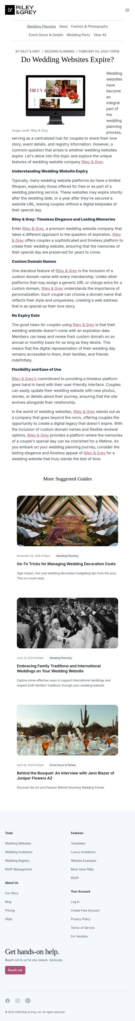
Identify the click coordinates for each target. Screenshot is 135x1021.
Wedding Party (78, 35)
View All (99, 35)
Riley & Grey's (24, 378)
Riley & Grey (92, 162)
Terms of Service (83, 927)
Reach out (15, 970)
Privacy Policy (80, 919)
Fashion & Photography (89, 26)
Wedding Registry (17, 860)
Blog (8, 902)
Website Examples (83, 860)
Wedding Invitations (18, 852)
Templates (78, 843)
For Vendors (79, 936)
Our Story (11, 893)
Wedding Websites (18, 843)
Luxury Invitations (83, 852)
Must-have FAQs (82, 869)
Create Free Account (85, 910)
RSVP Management (18, 869)
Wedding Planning (41, 26)
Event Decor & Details (46, 35)
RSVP (75, 878)
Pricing (10, 910)
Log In (75, 902)
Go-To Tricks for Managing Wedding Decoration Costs (66, 564)
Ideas (63, 26)
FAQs (8, 919)
